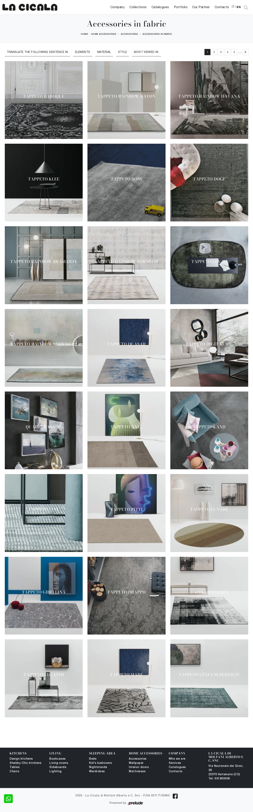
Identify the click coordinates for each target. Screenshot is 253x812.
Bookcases (57, 759)
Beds (92, 759)
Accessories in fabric (157, 34)
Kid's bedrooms (100, 763)
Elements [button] (82, 52)
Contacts (222, 7)
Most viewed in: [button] (146, 52)
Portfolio (181, 7)
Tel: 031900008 (219, 778)
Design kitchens (21, 759)
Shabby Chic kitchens (25, 763)
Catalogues (160, 7)
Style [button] (122, 52)
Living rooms (58, 763)
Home (84, 34)
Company (117, 7)
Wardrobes (97, 771)
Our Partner (201, 7)
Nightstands (98, 767)
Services (175, 763)
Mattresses (137, 771)
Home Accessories (103, 34)
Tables (15, 767)
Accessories (129, 34)
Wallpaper (136, 763)
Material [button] (104, 52)
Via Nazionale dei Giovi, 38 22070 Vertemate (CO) (225, 770)
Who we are (177, 759)
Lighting (55, 771)
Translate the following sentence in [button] (37, 52)
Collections (138, 7)
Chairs (14, 771)
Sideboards (57, 767)
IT (233, 6)
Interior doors (139, 767)
